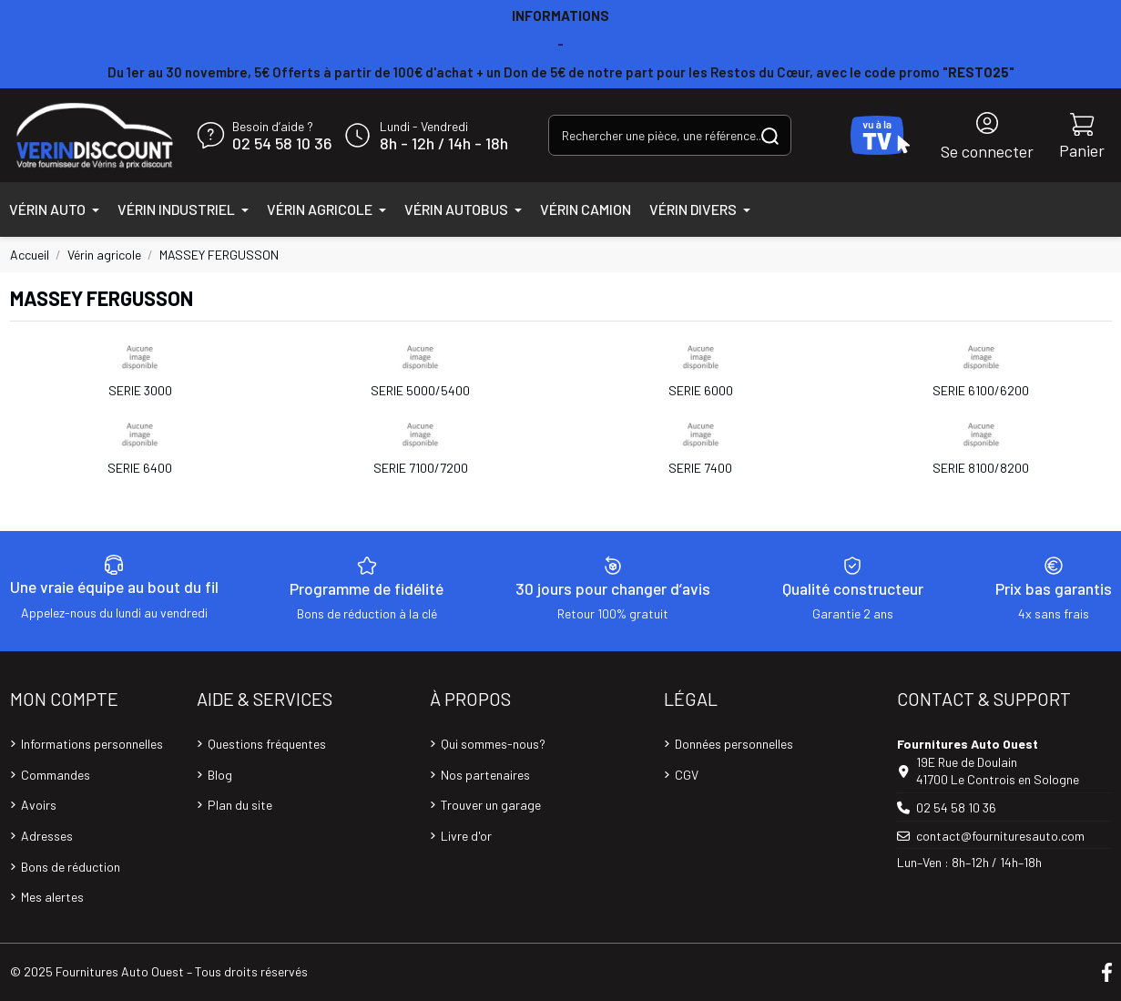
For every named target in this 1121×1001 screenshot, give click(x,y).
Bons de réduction (70, 866)
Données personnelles (734, 743)
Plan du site (240, 804)
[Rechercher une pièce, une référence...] (770, 135)
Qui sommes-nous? (493, 743)
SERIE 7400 (700, 467)
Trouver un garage (491, 804)
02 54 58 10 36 (281, 144)
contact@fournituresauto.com (1000, 835)
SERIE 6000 (700, 390)
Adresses (47, 835)
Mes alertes (52, 896)
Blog (220, 774)
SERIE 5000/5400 (420, 390)
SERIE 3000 (140, 390)
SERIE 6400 (139, 467)
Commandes (55, 774)
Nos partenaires (485, 774)
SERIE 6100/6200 (980, 390)
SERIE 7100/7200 (420, 467)
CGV (686, 774)
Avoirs (38, 804)
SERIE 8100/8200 (980, 467)
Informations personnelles (92, 743)
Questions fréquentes (267, 743)
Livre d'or (466, 835)
